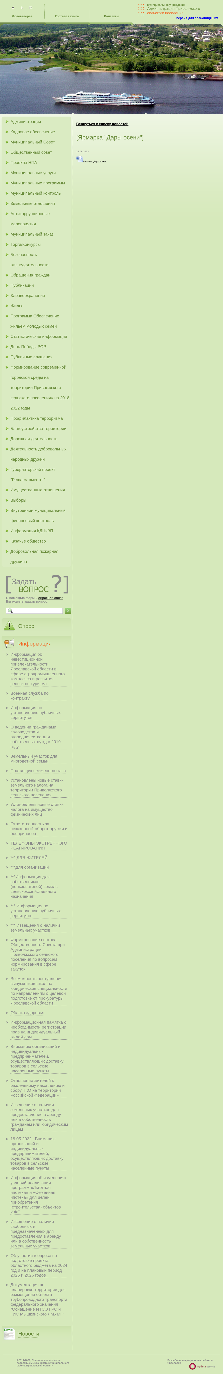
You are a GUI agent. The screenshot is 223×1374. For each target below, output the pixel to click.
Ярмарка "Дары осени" (91, 161)
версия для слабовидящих (197, 18)
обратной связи (50, 598)
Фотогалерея (22, 16)
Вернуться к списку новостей (102, 124)
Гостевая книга (67, 16)
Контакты (111, 16)
